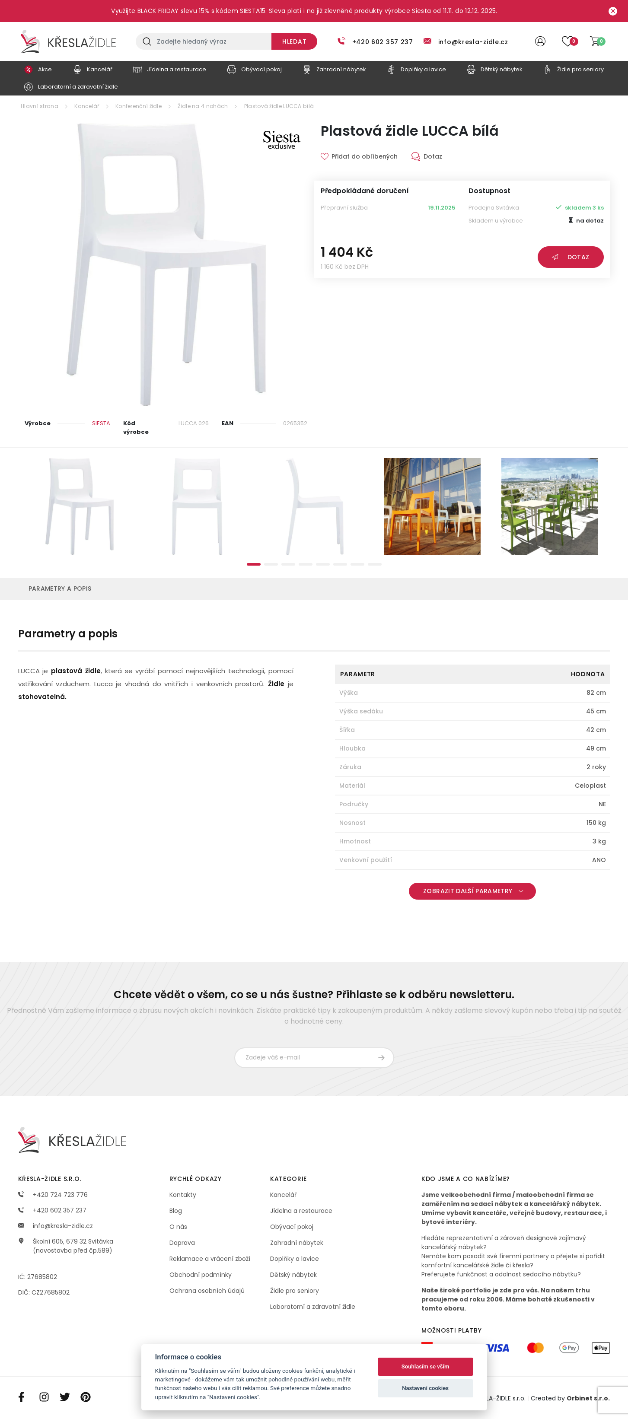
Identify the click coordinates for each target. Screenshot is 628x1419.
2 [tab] (271, 564)
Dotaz (570, 257)
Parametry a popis (60, 588)
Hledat (294, 41)
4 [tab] (305, 564)
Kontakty (182, 1194)
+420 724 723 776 (53, 1194)
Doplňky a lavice (294, 1258)
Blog (175, 1210)
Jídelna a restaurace (301, 1210)
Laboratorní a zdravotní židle (312, 1306)
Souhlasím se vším (425, 1366)
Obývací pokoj (291, 1226)
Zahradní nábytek (296, 1242)
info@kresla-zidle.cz (473, 42)
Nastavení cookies (425, 1388)
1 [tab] (254, 564)
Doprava (182, 1242)
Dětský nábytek (293, 1274)
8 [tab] (375, 564)
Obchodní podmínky (200, 1274)
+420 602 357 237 (382, 42)
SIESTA (101, 423)
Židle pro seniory (294, 1290)
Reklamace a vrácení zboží (209, 1258)
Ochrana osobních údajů (207, 1290)
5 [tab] (323, 564)
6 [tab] (340, 564)
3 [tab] (288, 564)
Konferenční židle (138, 106)
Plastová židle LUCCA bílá (279, 106)
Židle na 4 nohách (203, 106)
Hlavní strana (39, 106)
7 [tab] (357, 564)
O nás (178, 1226)
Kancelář (86, 106)
